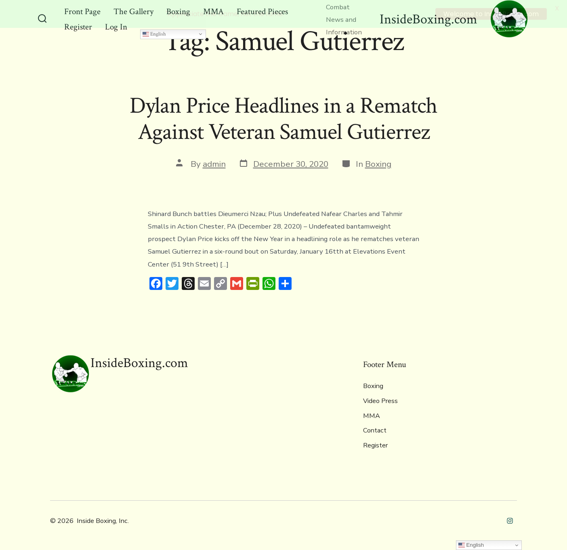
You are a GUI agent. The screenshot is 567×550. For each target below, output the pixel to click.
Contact (374, 430)
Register (375, 444)
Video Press (380, 400)
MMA (371, 415)
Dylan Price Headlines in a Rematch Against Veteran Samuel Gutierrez (284, 118)
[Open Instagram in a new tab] (510, 520)
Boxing (378, 163)
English (154, 33)
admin (214, 163)
